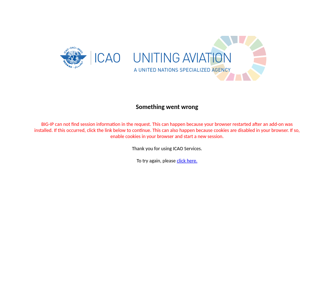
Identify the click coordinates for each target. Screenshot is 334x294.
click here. (187, 161)
